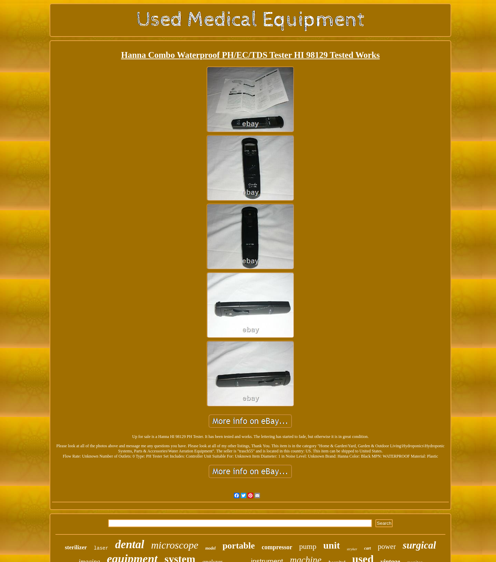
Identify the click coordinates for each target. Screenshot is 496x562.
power (387, 546)
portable (239, 546)
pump (307, 546)
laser (101, 548)
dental (129, 544)
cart (367, 548)
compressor (277, 547)
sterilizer (76, 547)
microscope (174, 545)
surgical (419, 545)
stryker (352, 549)
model (210, 548)
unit (331, 545)
